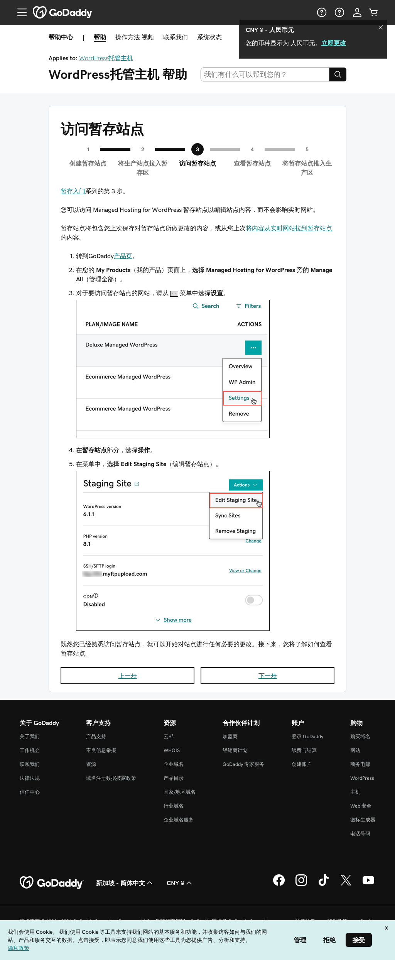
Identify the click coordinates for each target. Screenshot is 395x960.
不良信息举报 (101, 750)
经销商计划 (235, 750)
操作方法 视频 (134, 37)
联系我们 (175, 37)
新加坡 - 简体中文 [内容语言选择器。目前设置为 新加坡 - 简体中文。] (125, 882)
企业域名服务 (179, 819)
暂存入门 (73, 191)
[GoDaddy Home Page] (52, 882)
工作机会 (30, 750)
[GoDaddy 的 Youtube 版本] (368, 885)
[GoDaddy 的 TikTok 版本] (324, 885)
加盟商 (230, 736)
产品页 (123, 256)
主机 (355, 791)
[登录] (357, 12)
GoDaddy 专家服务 (243, 764)
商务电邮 (360, 764)
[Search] (337, 74)
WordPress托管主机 (106, 58)
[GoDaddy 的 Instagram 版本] (301, 885)
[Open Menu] (19, 12)
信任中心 (30, 791)
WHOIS (172, 750)
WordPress (362, 778)
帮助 (100, 37)
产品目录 (174, 778)
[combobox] (265, 74)
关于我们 (30, 736)
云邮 (169, 736)
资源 (91, 764)
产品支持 (96, 736)
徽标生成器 (362, 819)
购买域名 (360, 736)
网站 (355, 750)
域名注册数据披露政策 (111, 778)
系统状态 (209, 37)
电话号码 (360, 833)
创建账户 (302, 764)
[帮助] (321, 12)
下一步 (267, 676)
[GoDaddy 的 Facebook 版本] (279, 885)
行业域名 (174, 805)
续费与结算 (304, 750)
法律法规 (30, 778)
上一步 (127, 676)
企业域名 (174, 764)
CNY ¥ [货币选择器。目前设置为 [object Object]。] (180, 882)
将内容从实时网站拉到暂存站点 (289, 228)
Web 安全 (360, 805)
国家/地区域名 (180, 791)
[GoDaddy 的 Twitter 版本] (346, 885)
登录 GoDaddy (307, 736)
